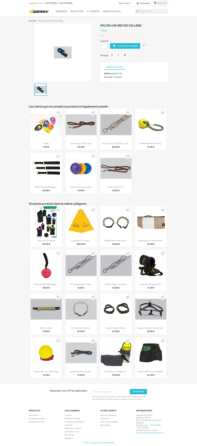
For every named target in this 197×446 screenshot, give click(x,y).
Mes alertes (105, 425)
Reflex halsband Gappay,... (46, 187)
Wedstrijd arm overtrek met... (151, 240)
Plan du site (70, 435)
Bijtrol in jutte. (46, 328)
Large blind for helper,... (81, 240)
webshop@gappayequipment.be (150, 433)
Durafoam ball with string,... (151, 143)
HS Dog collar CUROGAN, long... (116, 143)
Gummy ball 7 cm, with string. (46, 371)
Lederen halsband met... (115, 328)
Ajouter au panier (125, 46)
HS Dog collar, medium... (81, 328)
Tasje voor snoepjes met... (150, 284)
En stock (108, 77)
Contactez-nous (72, 431)
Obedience (62, 11)
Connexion (105, 418)
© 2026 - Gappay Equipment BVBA (98, 442)
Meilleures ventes (36, 422)
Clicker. (46, 143)
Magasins (69, 438)
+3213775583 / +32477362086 (58, 3)
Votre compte (108, 410)
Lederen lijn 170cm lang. (81, 143)
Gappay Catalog (112, 11)
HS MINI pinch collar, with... (116, 240)
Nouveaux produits (37, 418)
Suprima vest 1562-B (46, 240)
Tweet (118, 55)
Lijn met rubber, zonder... (81, 371)
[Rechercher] (151, 11)
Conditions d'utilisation (74, 422)
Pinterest (124, 55)
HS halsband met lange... (81, 284)
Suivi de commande (108, 415)
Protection (77, 11)
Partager (111, 55)
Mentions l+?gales (72, 418)
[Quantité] (103, 46)
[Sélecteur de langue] (125, 3)
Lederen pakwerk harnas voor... (150, 328)
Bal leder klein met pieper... (46, 284)
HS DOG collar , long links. (116, 284)
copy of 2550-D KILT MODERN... (150, 371)
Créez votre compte (109, 422)
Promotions (34, 415)
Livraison (68, 415)
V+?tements (93, 11)
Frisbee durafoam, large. (81, 187)
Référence (109, 73)
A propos (68, 425)
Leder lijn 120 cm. (116, 187)
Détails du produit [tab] (114, 67)
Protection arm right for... (116, 371)
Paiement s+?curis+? (73, 428)
